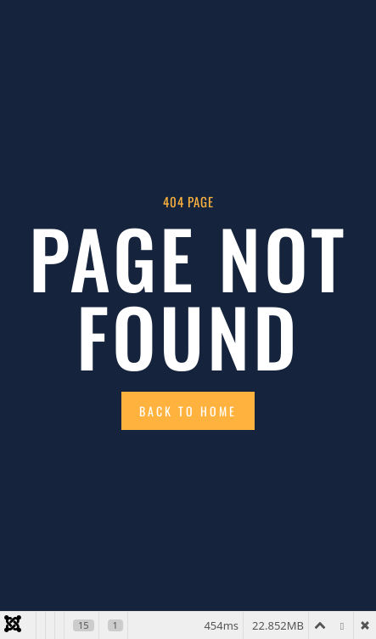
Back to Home (188, 411)
